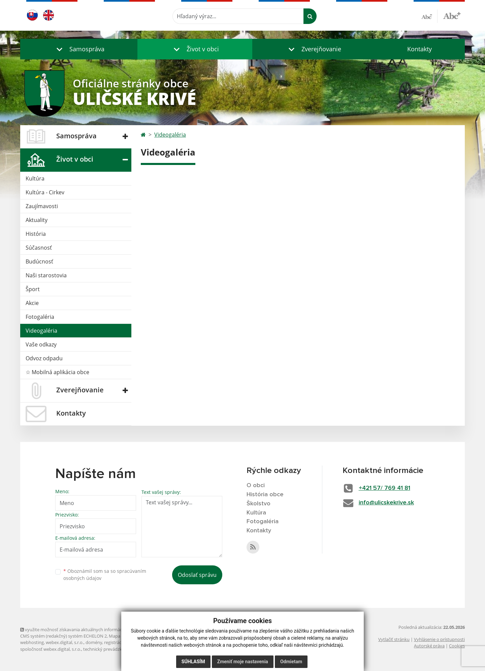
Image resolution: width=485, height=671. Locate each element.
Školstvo (258, 504)
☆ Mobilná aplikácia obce (57, 372)
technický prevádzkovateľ (108, 649)
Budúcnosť (39, 261)
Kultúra (35, 178)
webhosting (32, 642)
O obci (256, 485)
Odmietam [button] (291, 661)
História (36, 233)
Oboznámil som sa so (104, 574)
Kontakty (419, 49)
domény (94, 642)
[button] (78, 49)
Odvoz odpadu (44, 358)
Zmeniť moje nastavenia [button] (242, 661)
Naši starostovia (46, 275)
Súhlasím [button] (193, 661)
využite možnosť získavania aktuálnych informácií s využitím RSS (87, 629)
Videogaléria (41, 330)
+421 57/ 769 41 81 (384, 488)
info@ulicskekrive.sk (386, 503)
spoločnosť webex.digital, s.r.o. (50, 649)
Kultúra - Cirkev (45, 192)
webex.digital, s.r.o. (65, 642)
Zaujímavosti (42, 206)
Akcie (32, 303)
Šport (33, 289)
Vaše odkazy (41, 344)
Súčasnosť (39, 247)
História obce (265, 495)
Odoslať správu (197, 575)
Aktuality (36, 220)
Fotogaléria (40, 316)
